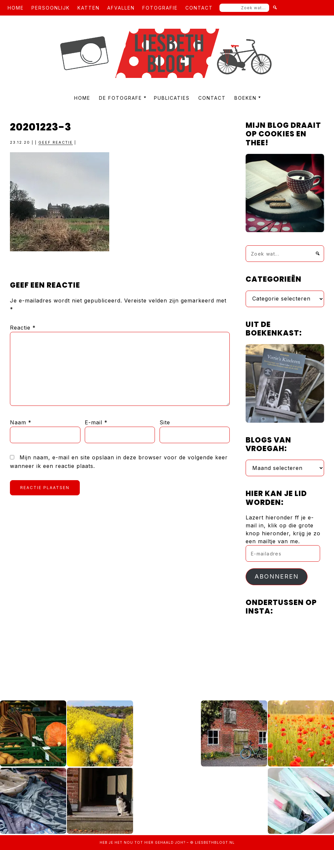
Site (165, 422)
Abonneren (277, 576)
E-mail (96, 422)
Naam (20, 422)
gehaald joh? (170, 842)
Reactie (23, 327)
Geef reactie (55, 142)
